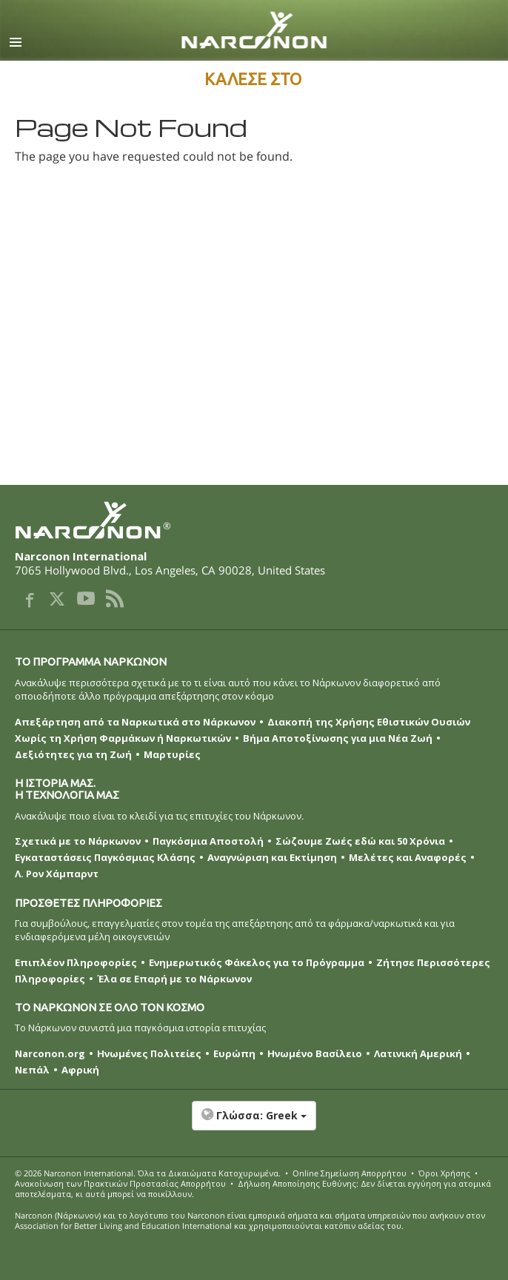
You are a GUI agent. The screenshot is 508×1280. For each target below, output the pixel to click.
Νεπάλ (32, 1069)
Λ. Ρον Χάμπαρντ (56, 873)
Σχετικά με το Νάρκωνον (78, 841)
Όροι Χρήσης (444, 1173)
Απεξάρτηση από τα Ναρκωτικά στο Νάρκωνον (135, 721)
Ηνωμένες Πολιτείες (149, 1053)
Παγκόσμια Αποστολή (208, 841)
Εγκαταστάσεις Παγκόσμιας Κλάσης (105, 857)
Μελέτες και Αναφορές (408, 857)
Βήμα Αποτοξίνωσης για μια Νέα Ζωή (337, 738)
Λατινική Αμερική (418, 1053)
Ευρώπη (234, 1053)
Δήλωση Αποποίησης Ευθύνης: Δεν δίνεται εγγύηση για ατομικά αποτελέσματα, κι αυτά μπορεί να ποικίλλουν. (253, 1188)
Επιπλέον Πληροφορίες (76, 962)
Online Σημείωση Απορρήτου (350, 1173)
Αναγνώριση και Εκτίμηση (272, 857)
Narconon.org (50, 1053)
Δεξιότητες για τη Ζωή (73, 754)
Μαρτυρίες (172, 754)
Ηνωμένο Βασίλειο (314, 1053)
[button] (254, 1123)
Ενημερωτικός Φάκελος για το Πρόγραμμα (256, 962)
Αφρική (80, 1069)
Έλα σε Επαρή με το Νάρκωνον (174, 978)
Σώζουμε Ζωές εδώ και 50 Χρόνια (360, 841)
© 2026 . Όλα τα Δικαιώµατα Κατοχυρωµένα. (148, 1173)
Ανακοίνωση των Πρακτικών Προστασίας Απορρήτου (120, 1183)
